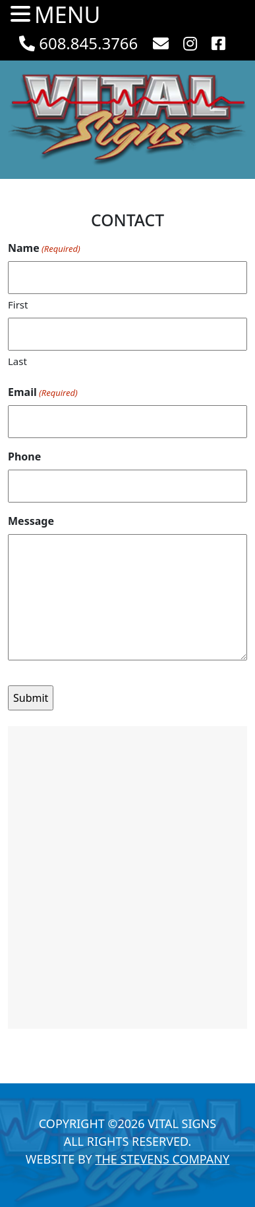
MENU (67, 14)
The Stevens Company (162, 1159)
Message (31, 521)
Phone (24, 456)
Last (17, 361)
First (18, 304)
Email (43, 392)
